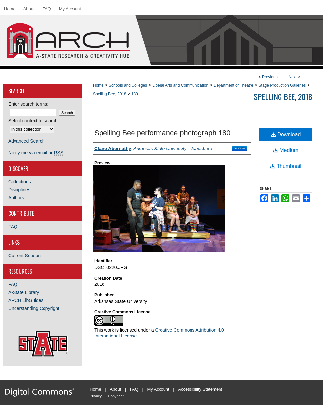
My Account (158, 389)
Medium (285, 150)
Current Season (24, 255)
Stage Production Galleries (282, 85)
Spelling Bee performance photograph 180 (162, 133)
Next (293, 77)
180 (135, 94)
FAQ (12, 226)
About (115, 389)
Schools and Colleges (128, 85)
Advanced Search (26, 141)
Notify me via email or (35, 152)
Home (98, 85)
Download (286, 134)
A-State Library (23, 292)
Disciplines (19, 189)
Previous (270, 77)
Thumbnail (285, 166)
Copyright (116, 396)
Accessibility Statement (200, 389)
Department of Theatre (233, 85)
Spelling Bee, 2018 (109, 94)
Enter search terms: (28, 104)
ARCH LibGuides (26, 300)
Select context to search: (33, 120)
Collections (19, 181)
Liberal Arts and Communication (180, 85)
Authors (16, 197)
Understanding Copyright (33, 308)
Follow (239, 148)
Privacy (96, 396)
